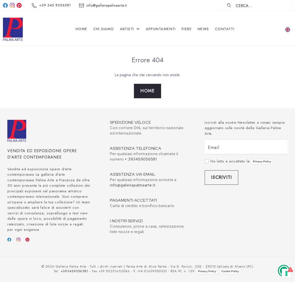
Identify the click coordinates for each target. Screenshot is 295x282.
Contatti (225, 28)
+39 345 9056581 (55, 5)
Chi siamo (103, 28)
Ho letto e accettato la (242, 161)
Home (81, 28)
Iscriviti (221, 177)
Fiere (187, 28)
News (203, 28)
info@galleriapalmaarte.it (106, 5)
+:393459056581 (141, 159)
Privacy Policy (262, 161)
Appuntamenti (161, 28)
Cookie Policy (230, 271)
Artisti (130, 28)
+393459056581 (75, 271)
